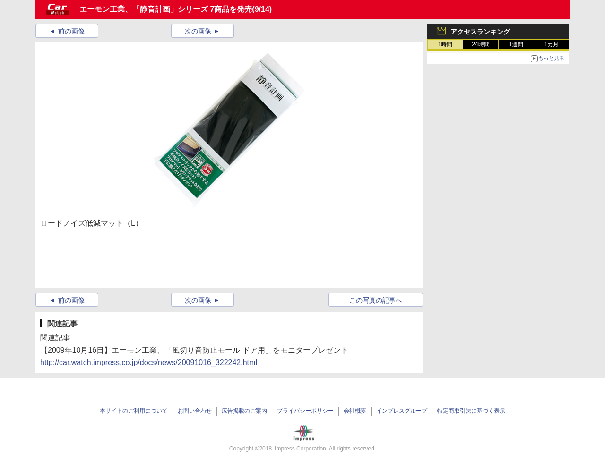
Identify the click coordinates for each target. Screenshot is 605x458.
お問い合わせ (195, 410)
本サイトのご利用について (134, 410)
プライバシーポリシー (305, 410)
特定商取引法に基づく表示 (471, 410)
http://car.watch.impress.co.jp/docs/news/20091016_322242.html (148, 362)
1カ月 (551, 44)
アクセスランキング (480, 31)
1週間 (516, 44)
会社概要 (355, 410)
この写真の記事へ (375, 300)
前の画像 (71, 31)
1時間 (445, 44)
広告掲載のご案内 (244, 410)
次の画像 (198, 31)
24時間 (480, 44)
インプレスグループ (401, 410)
